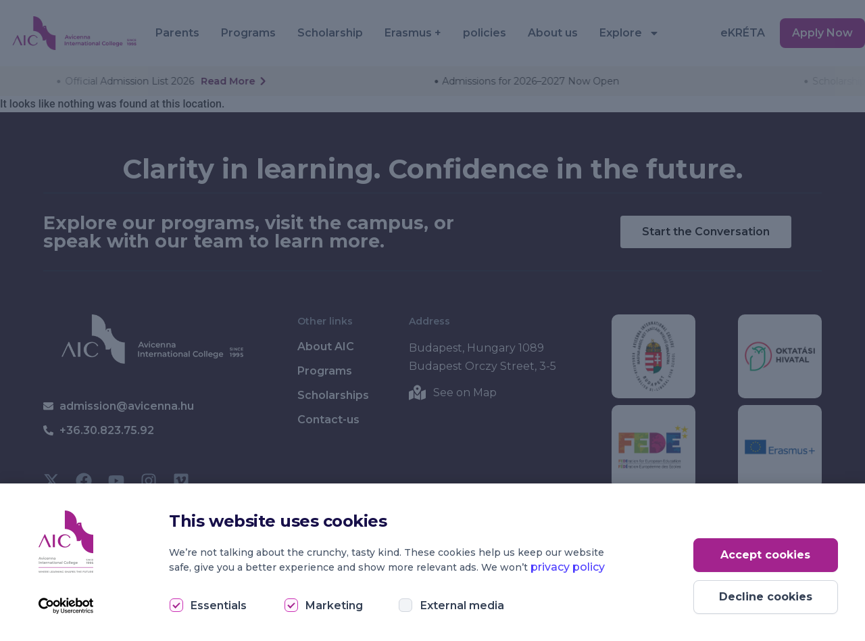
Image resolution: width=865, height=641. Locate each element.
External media (462, 605)
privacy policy (567, 567)
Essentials (219, 605)
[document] (432, 320)
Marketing (334, 605)
